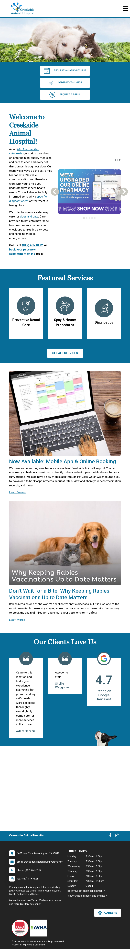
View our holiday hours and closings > (87, 895)
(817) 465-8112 (32, 245)
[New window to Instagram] (117, 836)
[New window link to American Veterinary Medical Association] (39, 928)
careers (107, 913)
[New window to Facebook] (110, 836)
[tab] (84, 218)
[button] (116, 159)
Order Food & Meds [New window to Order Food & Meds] (65, 83)
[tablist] (89, 218)
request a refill (65, 95)
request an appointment (65, 71)
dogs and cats (29, 216)
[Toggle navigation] (125, 9)
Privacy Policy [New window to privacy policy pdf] (18, 944)
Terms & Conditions (35, 944)
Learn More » (17, 492)
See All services (65, 353)
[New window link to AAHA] (21, 928)
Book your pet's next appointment (85, 890)
